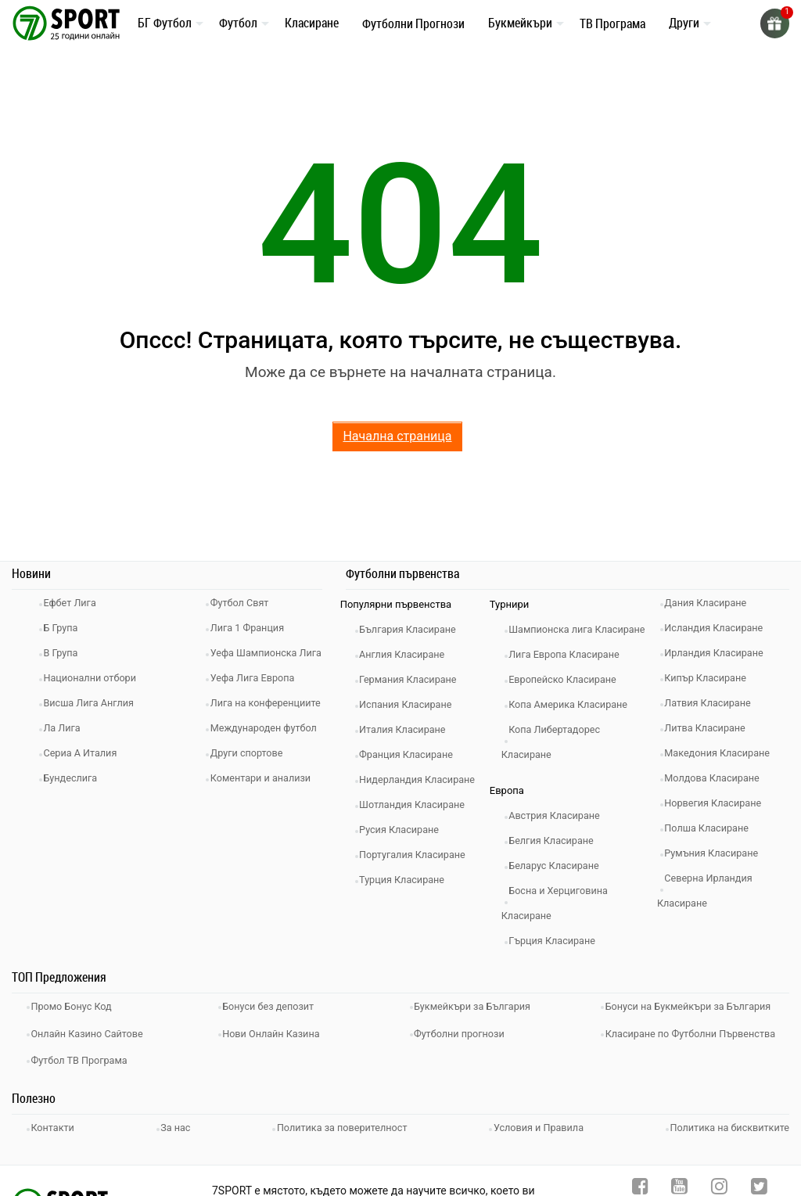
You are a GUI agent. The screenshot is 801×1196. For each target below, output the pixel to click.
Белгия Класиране (557, 865)
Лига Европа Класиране (570, 679)
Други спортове (251, 828)
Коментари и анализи (266, 853)
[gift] (773, 23)
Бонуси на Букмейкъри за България (694, 1030)
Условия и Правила (537, 1142)
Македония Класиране (723, 753)
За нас (177, 1142)
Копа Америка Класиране (574, 729)
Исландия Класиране (719, 628)
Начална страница (397, 436)
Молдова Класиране (718, 778)
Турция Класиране (407, 879)
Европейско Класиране (568, 704)
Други (684, 22)
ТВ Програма (612, 23)
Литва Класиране (711, 728)
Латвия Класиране (713, 703)
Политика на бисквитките (727, 1142)
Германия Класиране (414, 679)
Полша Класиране (712, 828)
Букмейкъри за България (478, 1030)
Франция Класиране (412, 754)
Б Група (65, 628)
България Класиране (413, 629)
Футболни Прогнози (413, 23)
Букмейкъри (520, 22)
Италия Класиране (408, 729)
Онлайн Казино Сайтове (93, 1053)
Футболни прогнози (465, 1053)
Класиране (312, 22)
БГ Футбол (165, 22)
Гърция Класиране (557, 966)
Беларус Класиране (559, 890)
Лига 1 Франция (252, 628)
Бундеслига (75, 778)
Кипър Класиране (711, 678)
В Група (65, 653)
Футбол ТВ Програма (85, 1077)
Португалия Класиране (418, 854)
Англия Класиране (408, 654)
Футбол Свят (244, 603)
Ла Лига (67, 728)
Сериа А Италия (86, 753)
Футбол (238, 22)
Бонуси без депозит (274, 1030)
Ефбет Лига (75, 603)
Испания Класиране (411, 704)
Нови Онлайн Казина (277, 1053)
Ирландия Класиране (719, 653)
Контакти (57, 1142)
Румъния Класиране (717, 853)
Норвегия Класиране (719, 803)
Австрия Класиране (560, 840)
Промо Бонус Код (76, 1030)
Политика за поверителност (342, 1142)
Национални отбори (95, 678)
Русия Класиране (405, 829)
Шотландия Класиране (418, 804)
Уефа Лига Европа (257, 703)
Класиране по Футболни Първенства (697, 1053)
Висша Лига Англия (94, 703)
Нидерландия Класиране (423, 779)
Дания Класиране (711, 603)
